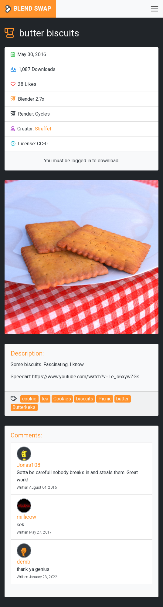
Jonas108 (28, 465)
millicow (26, 517)
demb (23, 562)
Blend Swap (28, 9)
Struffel (43, 129)
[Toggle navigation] (154, 9)
